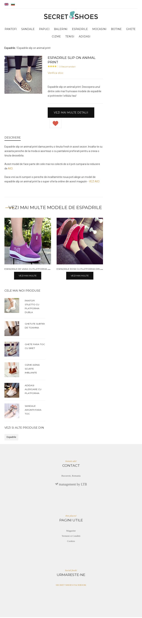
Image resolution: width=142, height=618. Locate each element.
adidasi (84, 37)
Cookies (71, 541)
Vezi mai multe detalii (71, 113)
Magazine (71, 531)
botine (116, 29)
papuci (44, 29)
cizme (56, 37)
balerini (60, 29)
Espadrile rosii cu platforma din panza (82, 269)
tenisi (69, 37)
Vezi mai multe (28, 276)
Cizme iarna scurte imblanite (32, 369)
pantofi (11, 29)
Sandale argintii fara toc (33, 410)
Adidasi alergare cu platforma (33, 390)
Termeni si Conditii (71, 536)
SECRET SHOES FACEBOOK (71, 585)
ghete (131, 29)
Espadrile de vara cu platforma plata (29, 269)
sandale (28, 29)
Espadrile (11, 438)
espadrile (80, 29)
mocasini (99, 29)
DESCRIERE (12, 138)
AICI (10, 169)
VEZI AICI (94, 182)
